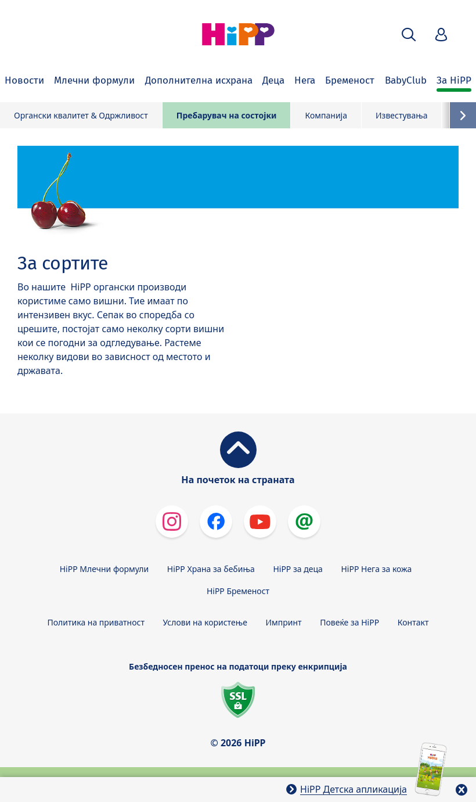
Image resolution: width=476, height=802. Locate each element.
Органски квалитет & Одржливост (81, 115)
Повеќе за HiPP (349, 622)
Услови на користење (205, 622)
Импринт (284, 622)
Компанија (326, 115)
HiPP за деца (297, 568)
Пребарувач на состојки (226, 115)
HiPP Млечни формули (104, 568)
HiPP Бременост (238, 590)
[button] (409, 34)
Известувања (402, 115)
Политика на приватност (96, 622)
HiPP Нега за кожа (376, 568)
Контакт (413, 622)
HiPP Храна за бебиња (211, 568)
